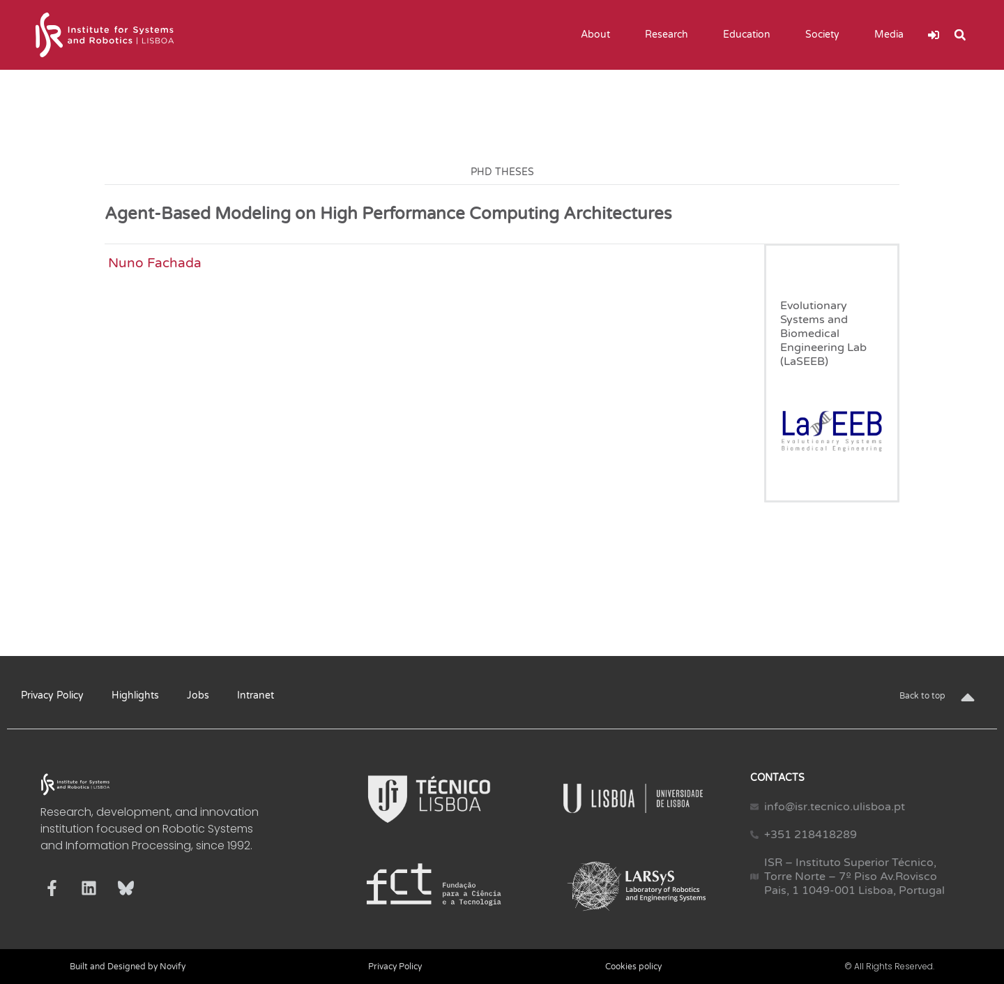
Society (825, 35)
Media (892, 35)
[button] (960, 34)
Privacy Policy (52, 695)
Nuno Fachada (154, 263)
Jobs (198, 695)
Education (750, 35)
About (599, 35)
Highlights (135, 695)
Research (670, 35)
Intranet (255, 695)
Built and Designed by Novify (127, 966)
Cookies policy (633, 966)
